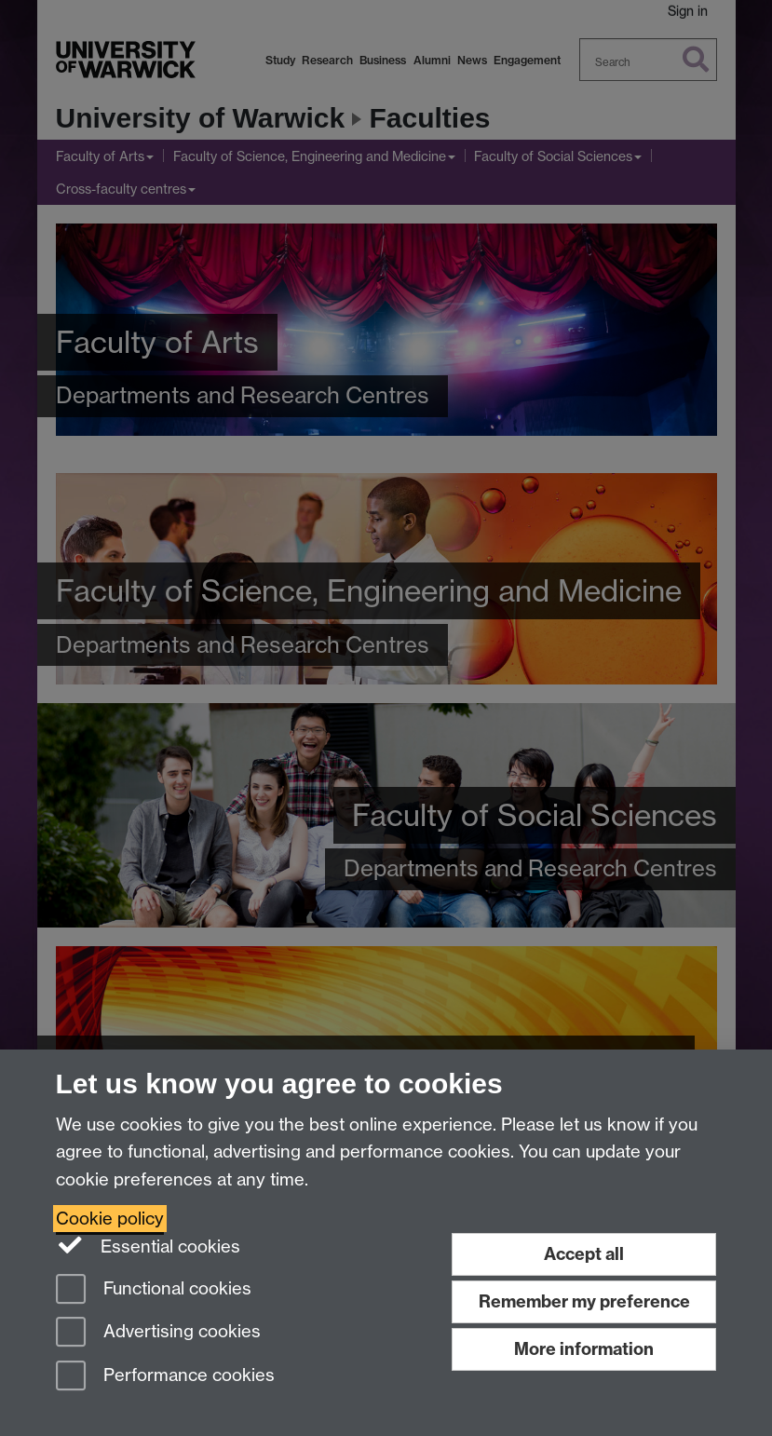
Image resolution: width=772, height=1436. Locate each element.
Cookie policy (110, 1218)
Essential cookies (148, 1245)
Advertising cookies (158, 1333)
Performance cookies (165, 1377)
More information (584, 1349)
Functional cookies (153, 1290)
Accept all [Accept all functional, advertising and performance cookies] (584, 1254)
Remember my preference (584, 1301)
